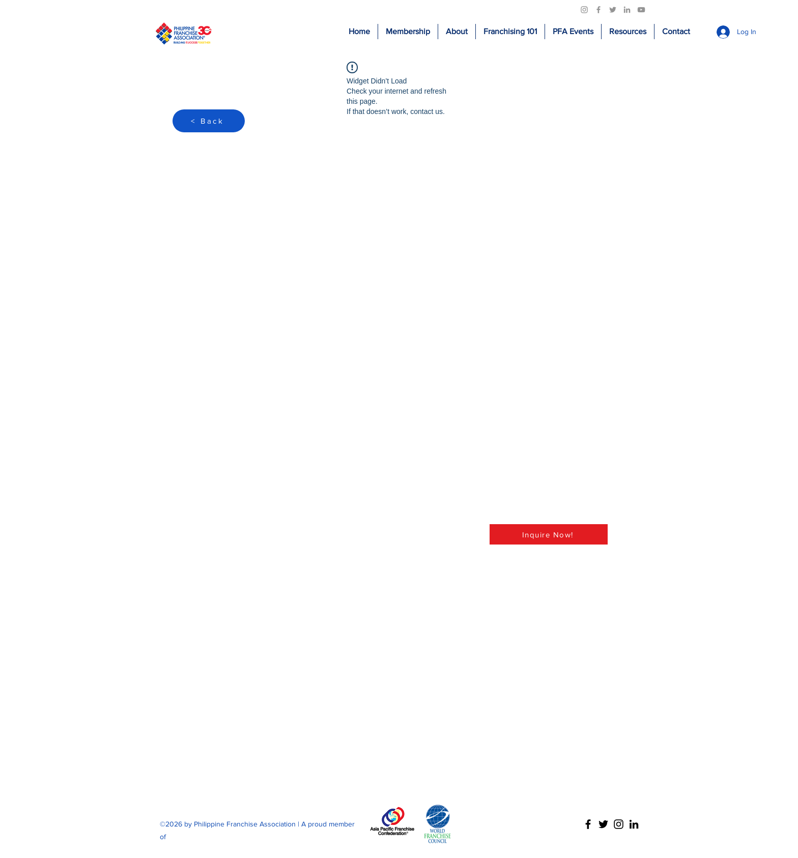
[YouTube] (641, 9)
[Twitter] (612, 9)
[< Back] (209, 120)
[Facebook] (598, 9)
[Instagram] (584, 9)
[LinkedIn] (627, 9)
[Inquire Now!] (549, 534)
